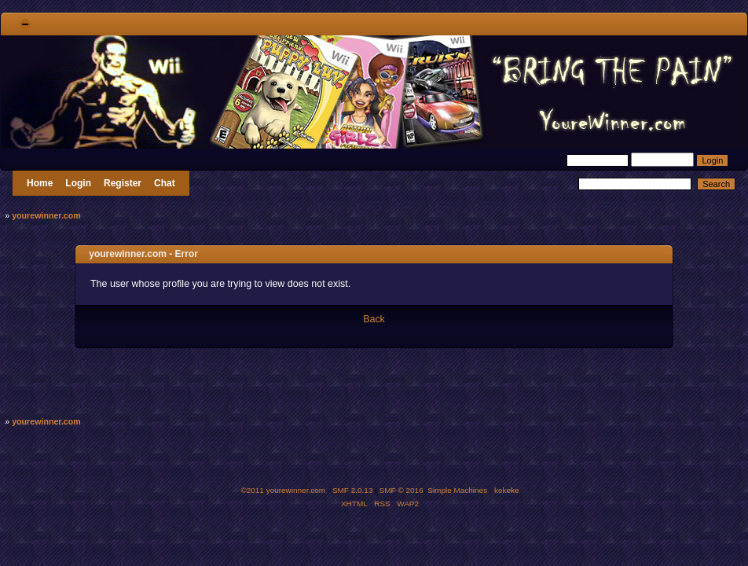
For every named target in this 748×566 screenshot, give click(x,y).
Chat (164, 183)
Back (374, 319)
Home (40, 183)
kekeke (506, 490)
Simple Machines (457, 490)
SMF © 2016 (402, 490)
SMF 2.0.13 (352, 490)
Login (78, 183)
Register (122, 183)
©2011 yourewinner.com (282, 490)
